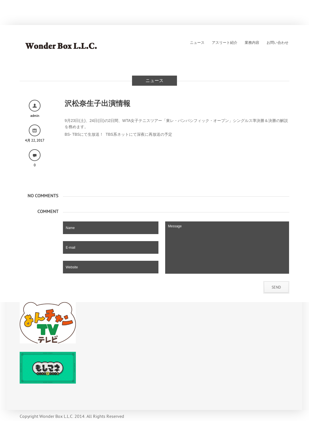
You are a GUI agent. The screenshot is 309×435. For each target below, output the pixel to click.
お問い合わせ (277, 42)
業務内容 (252, 42)
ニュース (197, 42)
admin (34, 116)
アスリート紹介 (224, 42)
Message (227, 247)
